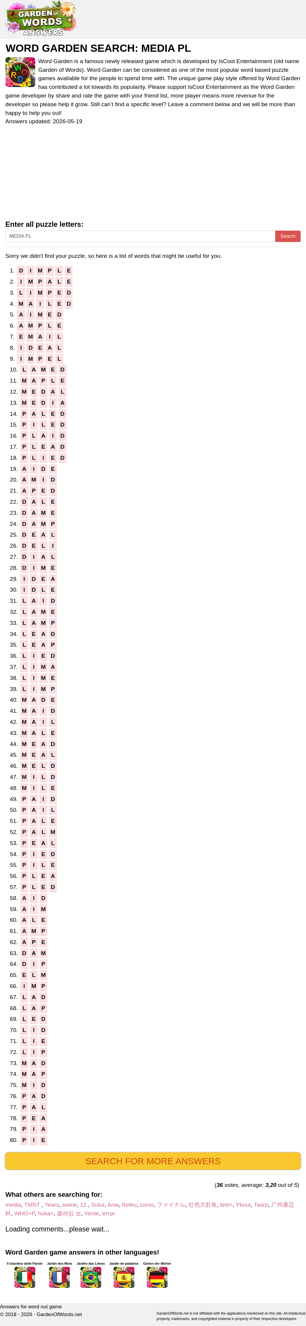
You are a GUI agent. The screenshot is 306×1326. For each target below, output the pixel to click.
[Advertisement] (153, 175)
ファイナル (171, 1205)
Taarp (261, 1205)
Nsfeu (129, 1205)
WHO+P (24, 1213)
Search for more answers (153, 1161)
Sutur (98, 1205)
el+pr (108, 1213)
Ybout (243, 1205)
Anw (113, 1205)
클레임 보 (69, 1213)
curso (147, 1205)
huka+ (46, 1213)
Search (288, 236)
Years (52, 1205)
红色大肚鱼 (203, 1205)
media (13, 1205)
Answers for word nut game (31, 1307)
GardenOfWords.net (59, 1314)
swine (69, 1205)
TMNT (33, 1205)
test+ (226, 1205)
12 (84, 1205)
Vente (91, 1213)
